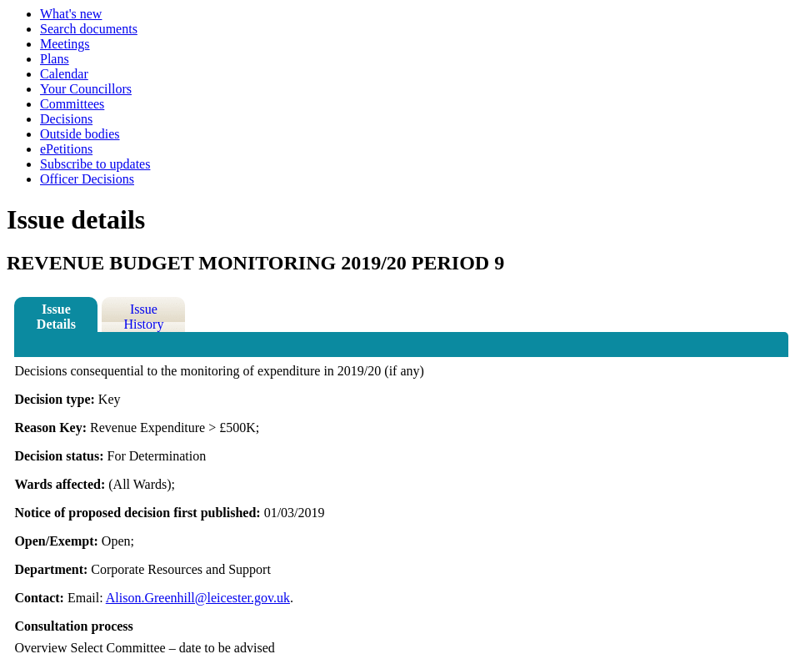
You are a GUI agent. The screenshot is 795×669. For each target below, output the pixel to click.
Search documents (89, 29)
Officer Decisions (87, 179)
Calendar (64, 74)
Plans (54, 59)
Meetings (65, 44)
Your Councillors (86, 89)
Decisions (66, 119)
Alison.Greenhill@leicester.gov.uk (198, 598)
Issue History (143, 316)
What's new (71, 14)
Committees (72, 104)
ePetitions (66, 149)
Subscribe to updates (95, 164)
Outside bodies (80, 134)
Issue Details (56, 316)
